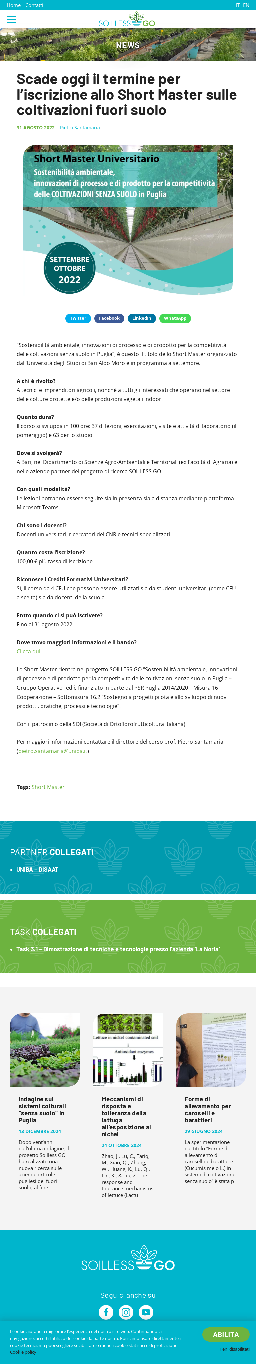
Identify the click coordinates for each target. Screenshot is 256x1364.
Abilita (226, 1334)
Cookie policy (23, 1352)
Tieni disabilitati (234, 1349)
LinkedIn (141, 318)
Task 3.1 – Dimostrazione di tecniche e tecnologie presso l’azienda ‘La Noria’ (118, 949)
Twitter (78, 318)
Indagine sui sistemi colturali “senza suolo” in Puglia (42, 1109)
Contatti (34, 5)
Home (14, 5)
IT (238, 5)
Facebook (109, 318)
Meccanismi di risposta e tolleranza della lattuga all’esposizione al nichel (126, 1116)
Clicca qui (28, 651)
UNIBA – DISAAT (37, 869)
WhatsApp (175, 318)
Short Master (48, 787)
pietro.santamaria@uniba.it (52, 751)
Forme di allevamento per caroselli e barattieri (208, 1109)
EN (246, 5)
